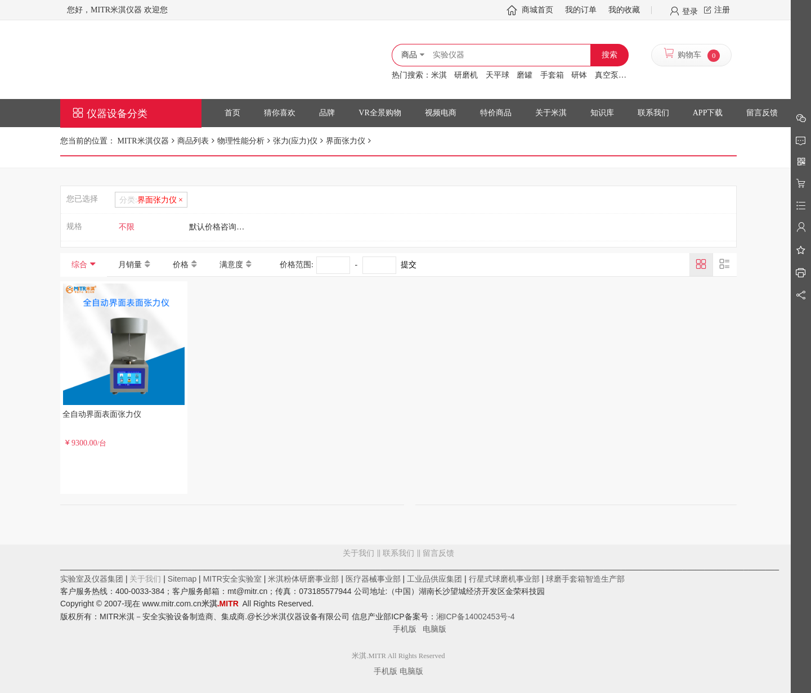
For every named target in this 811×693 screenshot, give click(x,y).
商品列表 (193, 141)
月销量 (130, 264)
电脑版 (434, 628)
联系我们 (398, 553)
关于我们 (358, 553)
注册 (722, 10)
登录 (690, 10)
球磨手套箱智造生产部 (585, 578)
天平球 (497, 75)
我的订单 (581, 10)
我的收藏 (624, 10)
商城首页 (537, 10)
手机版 (408, 628)
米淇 (439, 75)
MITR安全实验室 (232, 578)
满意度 (231, 264)
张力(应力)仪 (295, 141)
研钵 (579, 75)
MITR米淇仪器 (142, 141)
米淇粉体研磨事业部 (303, 578)
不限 (127, 227)
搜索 (609, 55)
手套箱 (552, 75)
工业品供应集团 (434, 578)
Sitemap (182, 578)
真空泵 (607, 75)
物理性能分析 (241, 141)
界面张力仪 (345, 141)
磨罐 (524, 75)
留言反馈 (398, 598)
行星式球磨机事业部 (504, 578)
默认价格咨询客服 (220, 227)
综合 (79, 264)
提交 (408, 264)
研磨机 (466, 75)
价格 (181, 264)
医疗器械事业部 (373, 578)
